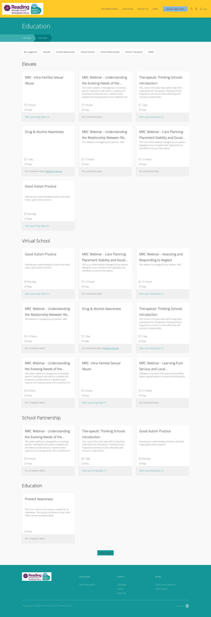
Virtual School (88, 52)
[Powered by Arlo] (182, 606)
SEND (151, 52)
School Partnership (110, 52)
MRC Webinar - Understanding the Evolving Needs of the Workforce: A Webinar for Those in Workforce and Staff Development (104, 80)
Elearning (121, 593)
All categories (30, 52)
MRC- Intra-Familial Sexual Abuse (44, 80)
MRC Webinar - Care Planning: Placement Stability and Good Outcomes (161, 134)
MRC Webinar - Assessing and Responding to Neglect (161, 257)
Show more (105, 552)
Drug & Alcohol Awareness (44, 131)
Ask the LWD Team (175, 8)
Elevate (46, 52)
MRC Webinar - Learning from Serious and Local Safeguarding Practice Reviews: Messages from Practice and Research (161, 366)
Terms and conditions (165, 584)
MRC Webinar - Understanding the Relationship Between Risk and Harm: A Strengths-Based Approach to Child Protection (104, 134)
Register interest (54, 171)
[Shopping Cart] (196, 8)
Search (120, 588)
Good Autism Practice (40, 186)
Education (42, 38)
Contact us (142, 9)
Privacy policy (161, 588)
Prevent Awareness (39, 499)
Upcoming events (109, 9)
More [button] (155, 9)
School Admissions (65, 52)
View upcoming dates (37, 116)
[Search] (191, 8)
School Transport (133, 52)
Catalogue (127, 9)
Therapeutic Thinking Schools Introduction (160, 80)
